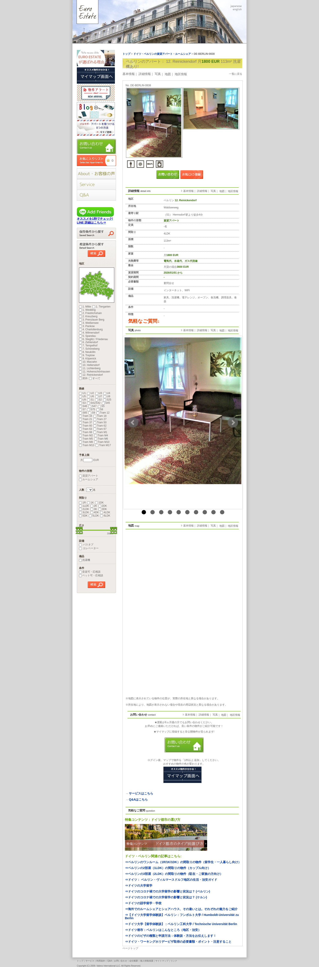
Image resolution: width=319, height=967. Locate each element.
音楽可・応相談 (90, 571)
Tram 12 (102, 412)
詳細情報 (145, 74)
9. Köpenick (87, 358)
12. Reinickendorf (91, 374)
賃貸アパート (88, 475)
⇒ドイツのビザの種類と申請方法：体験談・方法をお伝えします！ (170, 935)
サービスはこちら (141, 793)
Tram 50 (99, 422)
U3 (98, 393)
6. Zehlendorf (88, 342)
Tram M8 (86, 442)
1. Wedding (87, 309)
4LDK (105, 512)
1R (82, 502)
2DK (102, 505)
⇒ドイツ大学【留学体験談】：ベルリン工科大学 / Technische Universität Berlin (181, 924)
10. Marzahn (88, 361)
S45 (106, 402)
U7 (98, 396)
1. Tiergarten (101, 306)
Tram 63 (85, 428)
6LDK (105, 515)
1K (90, 502)
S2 (98, 399)
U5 (82, 396)
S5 (101, 406)
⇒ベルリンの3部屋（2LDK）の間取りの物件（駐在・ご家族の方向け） (174, 874)
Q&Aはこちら (138, 799)
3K (93, 509)
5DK (83, 515)
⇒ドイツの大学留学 (138, 885)
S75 (91, 409)
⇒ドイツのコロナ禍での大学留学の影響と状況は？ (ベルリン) (167, 891)
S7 (82, 409)
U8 (106, 396)
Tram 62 (99, 425)
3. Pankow (87, 326)
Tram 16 (85, 415)
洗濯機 (84, 560)
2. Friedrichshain (90, 313)
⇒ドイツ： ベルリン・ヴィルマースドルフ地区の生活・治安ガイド (171, 879)
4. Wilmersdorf (89, 332)
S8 (99, 409)
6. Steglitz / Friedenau (93, 339)
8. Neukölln (87, 352)
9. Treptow (87, 355)
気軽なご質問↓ (144, 321)
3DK (102, 509)
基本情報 (129, 74)
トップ (80, 961)
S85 (83, 412)
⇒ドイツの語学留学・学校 (143, 903)
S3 (82, 402)
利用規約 (100, 961)
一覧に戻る (235, 73)
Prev (133, 422)
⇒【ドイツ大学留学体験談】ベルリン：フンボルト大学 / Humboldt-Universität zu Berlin (182, 916)
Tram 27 (99, 419)
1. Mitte (85, 306)
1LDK (84, 505)
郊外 (83, 378)
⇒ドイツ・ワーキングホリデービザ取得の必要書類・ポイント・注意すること (178, 941)
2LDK (84, 509)
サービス (90, 961)
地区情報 (181, 74)
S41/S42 (94, 402)
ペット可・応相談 (91, 575)
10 (222, 512)
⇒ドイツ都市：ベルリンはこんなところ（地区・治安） (163, 930)
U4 (106, 393)
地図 (168, 74)
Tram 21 (85, 419)
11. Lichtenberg (90, 368)
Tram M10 (101, 442)
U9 (82, 399)
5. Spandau (87, 335)
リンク (174, 961)
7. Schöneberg (89, 348)
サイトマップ (161, 961)
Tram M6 (101, 438)
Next (233, 422)
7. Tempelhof (88, 345)
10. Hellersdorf (89, 365)
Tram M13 (86, 445)
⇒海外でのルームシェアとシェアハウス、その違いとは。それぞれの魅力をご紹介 (181, 909)
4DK (94, 512)
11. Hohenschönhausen (94, 371)
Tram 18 (99, 415)
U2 (90, 393)
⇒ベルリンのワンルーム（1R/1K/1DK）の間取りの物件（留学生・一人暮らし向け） (183, 862)
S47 (92, 406)
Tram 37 (85, 422)
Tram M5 (86, 438)
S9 (91, 412)
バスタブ (86, 544)
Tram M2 (86, 435)
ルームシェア (88, 479)
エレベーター (89, 548)
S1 (90, 399)
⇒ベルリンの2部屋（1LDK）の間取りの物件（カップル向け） (168, 868)
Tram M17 (103, 445)
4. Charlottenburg (91, 329)
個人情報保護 (146, 961)
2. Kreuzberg (88, 316)
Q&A (109, 961)
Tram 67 (99, 428)
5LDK (94, 515)
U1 (82, 393)
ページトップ (130, 948)
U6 (90, 396)
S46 (83, 406)
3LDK (84, 512)
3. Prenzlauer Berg (91, 319)
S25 (107, 399)
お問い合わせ (120, 961)
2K (93, 505)
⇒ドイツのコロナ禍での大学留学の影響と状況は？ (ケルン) (166, 897)
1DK (99, 502)
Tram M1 (100, 432)
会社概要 (133, 961)
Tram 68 (85, 432)
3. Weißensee (89, 322)
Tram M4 (101, 435)
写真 (158, 74)
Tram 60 (85, 425)
